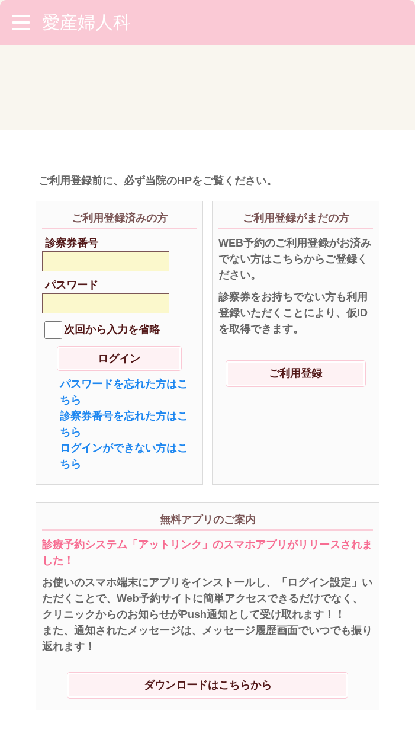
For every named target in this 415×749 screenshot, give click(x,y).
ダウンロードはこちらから (208, 600)
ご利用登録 (295, 288)
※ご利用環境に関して (91, 680)
